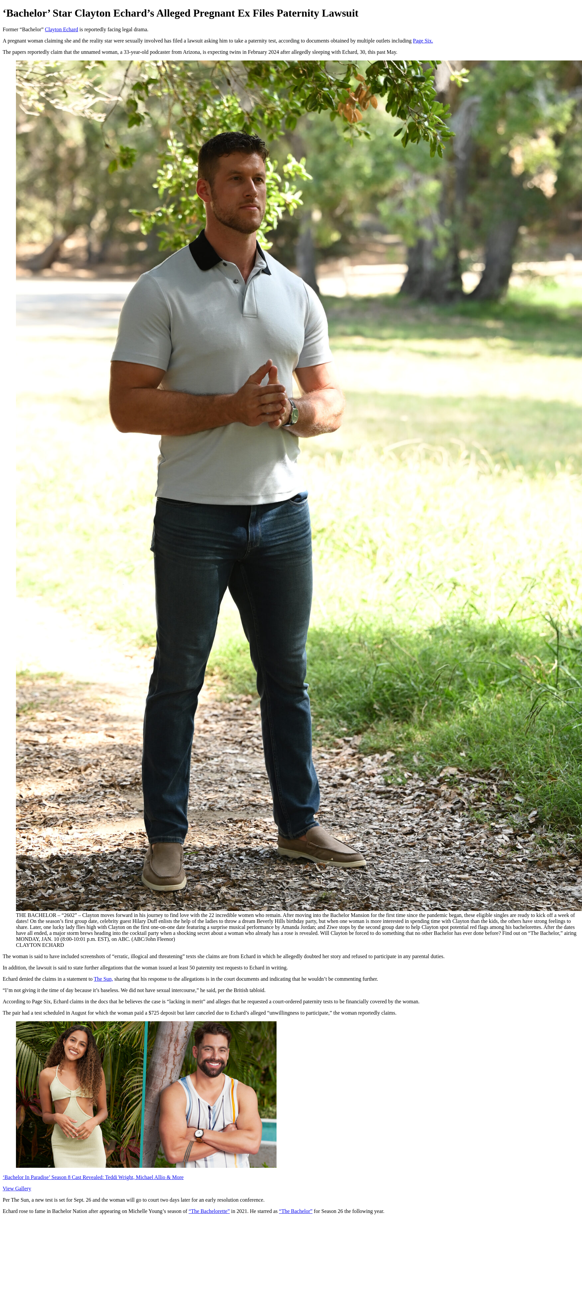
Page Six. (423, 41)
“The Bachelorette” (209, 1211)
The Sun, (103, 979)
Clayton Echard (61, 29)
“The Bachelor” (295, 1211)
